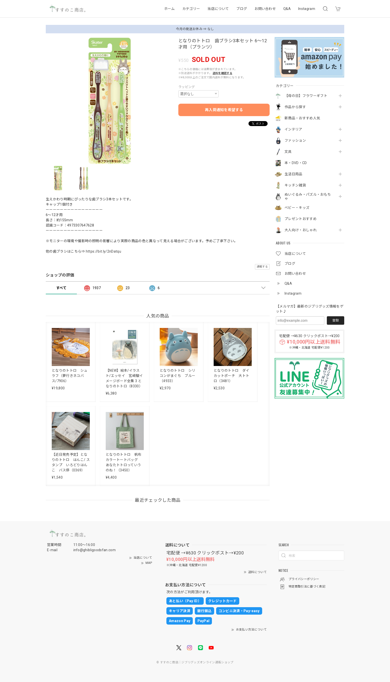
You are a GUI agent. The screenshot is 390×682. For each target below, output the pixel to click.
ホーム (169, 9)
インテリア (293, 129)
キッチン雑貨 (295, 185)
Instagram (306, 9)
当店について (218, 9)
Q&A (287, 9)
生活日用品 (293, 174)
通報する (262, 266)
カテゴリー (191, 9)
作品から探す (295, 107)
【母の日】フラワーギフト (306, 96)
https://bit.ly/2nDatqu (103, 251)
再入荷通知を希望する (224, 110)
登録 (335, 320)
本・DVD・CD (296, 163)
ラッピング (186, 87)
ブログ (241, 9)
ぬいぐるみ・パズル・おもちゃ (308, 196)
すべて (61, 288)
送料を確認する (222, 73)
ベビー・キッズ (297, 208)
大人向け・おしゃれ (301, 230)
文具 (288, 152)
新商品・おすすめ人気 (302, 118)
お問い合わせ (265, 9)
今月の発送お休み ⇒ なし (195, 29)
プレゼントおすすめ (301, 219)
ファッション (295, 140)
